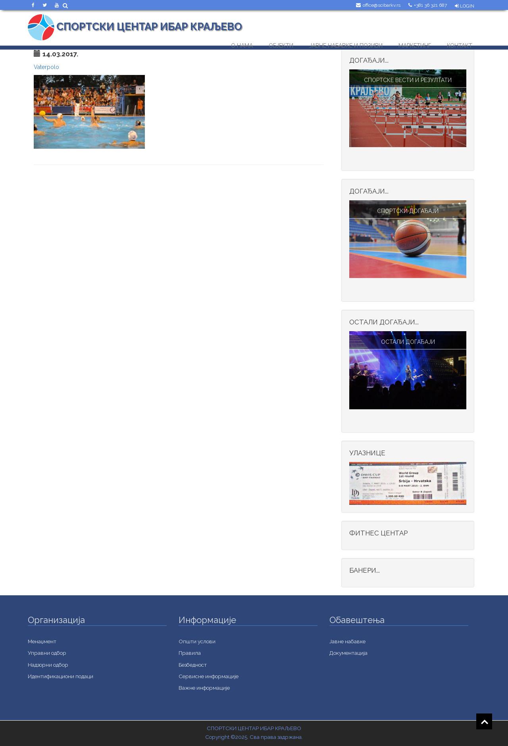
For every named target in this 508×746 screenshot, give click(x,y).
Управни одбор (47, 653)
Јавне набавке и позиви (346, 44)
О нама (242, 44)
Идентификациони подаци (60, 676)
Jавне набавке (347, 641)
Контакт (459, 44)
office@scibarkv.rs (381, 5)
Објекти (281, 44)
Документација (348, 653)
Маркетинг (414, 44)
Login (464, 6)
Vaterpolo (46, 67)
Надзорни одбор (48, 665)
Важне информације (204, 688)
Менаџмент (42, 641)
